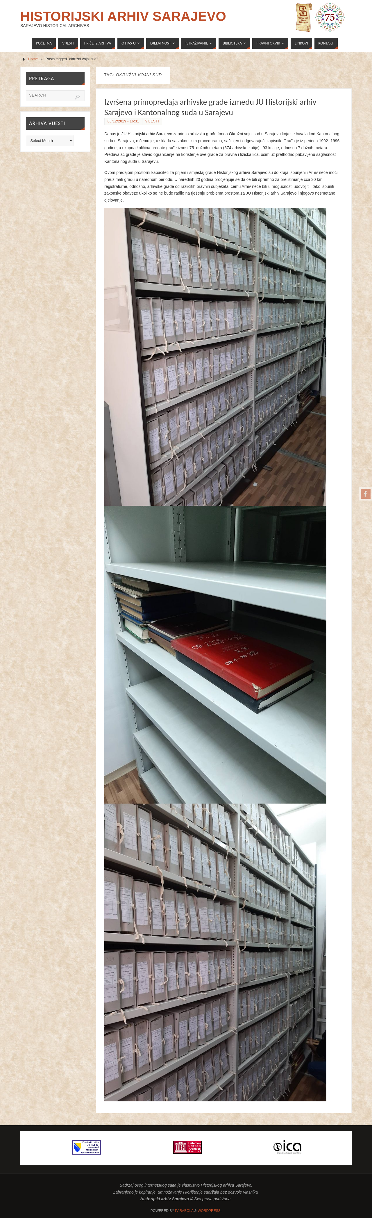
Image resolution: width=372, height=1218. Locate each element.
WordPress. (209, 1211)
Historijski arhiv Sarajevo (123, 16)
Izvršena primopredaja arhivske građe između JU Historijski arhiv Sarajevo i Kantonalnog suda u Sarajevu (210, 107)
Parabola (184, 1211)
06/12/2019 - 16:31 (123, 121)
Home (33, 59)
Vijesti (152, 121)
